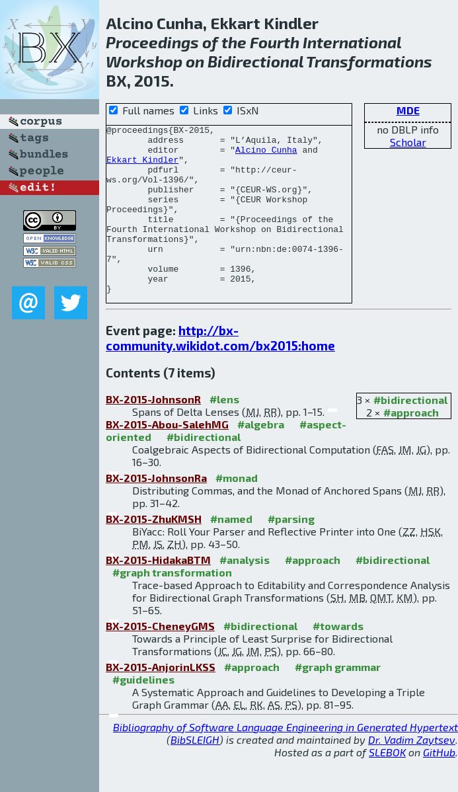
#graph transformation (172, 606)
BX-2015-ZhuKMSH (154, 552)
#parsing (291, 552)
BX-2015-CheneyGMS (160, 659)
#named (231, 552)
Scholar (408, 142)
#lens (224, 432)
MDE (408, 110)
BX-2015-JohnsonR (153, 432)
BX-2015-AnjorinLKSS (160, 700)
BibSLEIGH (195, 773)
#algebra (260, 458)
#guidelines (143, 713)
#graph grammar (338, 700)
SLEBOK (387, 785)
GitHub (439, 785)
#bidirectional (410, 433)
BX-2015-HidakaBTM (158, 593)
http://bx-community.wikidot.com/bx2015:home (220, 371)
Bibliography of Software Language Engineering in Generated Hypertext (285, 760)
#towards (338, 659)
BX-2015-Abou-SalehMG (167, 458)
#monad (236, 511)
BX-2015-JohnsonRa (156, 511)
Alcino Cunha (266, 155)
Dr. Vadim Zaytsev (411, 773)
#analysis (244, 593)
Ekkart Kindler (142, 167)
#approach (411, 446)
